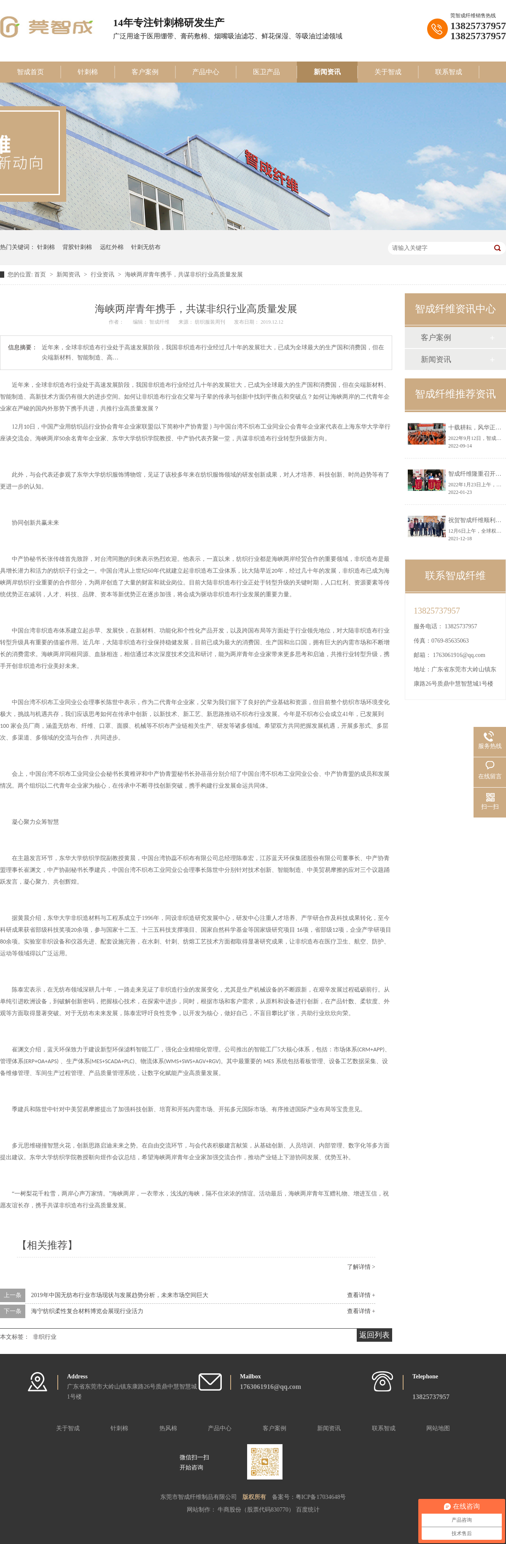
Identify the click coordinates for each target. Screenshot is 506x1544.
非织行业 (45, 1337)
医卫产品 (266, 71)
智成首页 (30, 71)
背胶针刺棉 (77, 247)
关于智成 (387, 71)
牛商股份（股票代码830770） (257, 1509)
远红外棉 (112, 247)
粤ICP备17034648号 (321, 1497)
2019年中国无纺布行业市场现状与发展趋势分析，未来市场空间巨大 (119, 1295)
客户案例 (145, 71)
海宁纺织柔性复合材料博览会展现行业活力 (87, 1311)
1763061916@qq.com (459, 655)
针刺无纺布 (146, 247)
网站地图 (438, 1428)
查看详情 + (361, 1295)
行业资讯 (103, 274)
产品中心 (205, 71)
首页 (41, 274)
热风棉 (168, 1428)
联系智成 (448, 71)
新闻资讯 (327, 71)
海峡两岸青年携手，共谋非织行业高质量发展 (184, 274)
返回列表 (374, 1335)
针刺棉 (88, 71)
